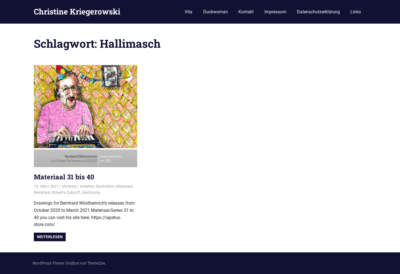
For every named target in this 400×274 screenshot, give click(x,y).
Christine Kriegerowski (77, 11)
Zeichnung (91, 192)
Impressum (275, 11)
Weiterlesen (50, 237)
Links (355, 11)
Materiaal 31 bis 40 (64, 176)
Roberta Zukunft (66, 192)
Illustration (105, 186)
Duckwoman (215, 11)
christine (69, 186)
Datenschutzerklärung (318, 11)
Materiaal (124, 186)
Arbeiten (87, 186)
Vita (188, 11)
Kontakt (246, 11)
